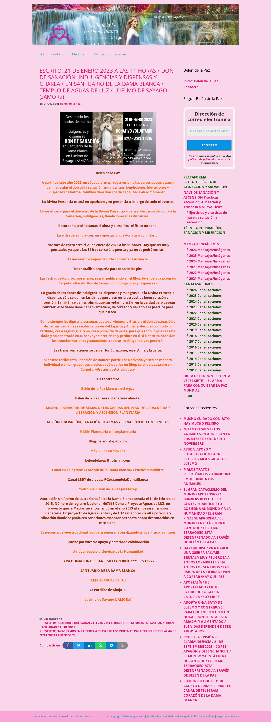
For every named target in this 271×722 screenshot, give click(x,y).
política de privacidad (202, 159)
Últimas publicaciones (109, 54)
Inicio (40, 54)
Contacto (58, 54)
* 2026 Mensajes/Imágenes (208, 250)
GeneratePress (84, 716)
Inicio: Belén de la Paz (200, 81)
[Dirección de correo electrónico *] (209, 131)
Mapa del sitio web (228, 716)
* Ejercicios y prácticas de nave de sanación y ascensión (207, 217)
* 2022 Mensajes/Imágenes (208, 273)
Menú (80, 54)
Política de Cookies (202, 716)
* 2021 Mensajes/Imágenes (208, 278)
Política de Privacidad (160, 716)
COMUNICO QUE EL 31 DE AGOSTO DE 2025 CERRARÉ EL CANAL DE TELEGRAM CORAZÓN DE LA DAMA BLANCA (207, 690)
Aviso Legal (182, 716)
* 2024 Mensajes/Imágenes (208, 261)
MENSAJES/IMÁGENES (201, 244)
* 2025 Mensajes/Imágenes (208, 255)
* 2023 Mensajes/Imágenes (208, 267)
